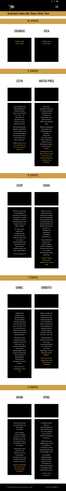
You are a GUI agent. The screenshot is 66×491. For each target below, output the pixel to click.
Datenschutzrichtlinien (23, 487)
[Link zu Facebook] (54, 1)
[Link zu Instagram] (52, 1)
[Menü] (56, 6)
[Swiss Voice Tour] (11, 6)
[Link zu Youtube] (57, 1)
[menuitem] (56, 6)
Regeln (31, 487)
